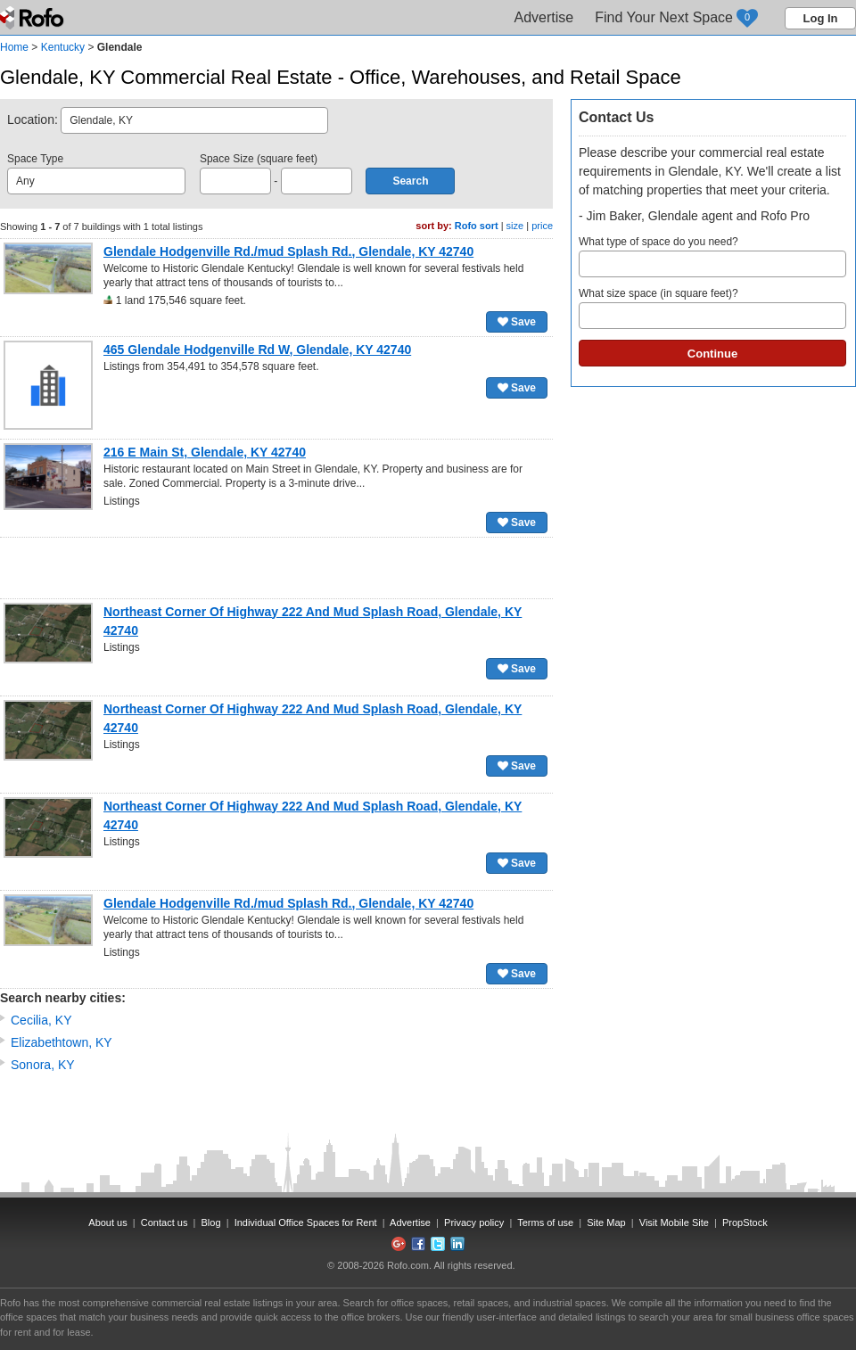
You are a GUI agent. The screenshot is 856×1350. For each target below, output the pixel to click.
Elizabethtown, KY (61, 1042)
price (542, 225)
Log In (820, 18)
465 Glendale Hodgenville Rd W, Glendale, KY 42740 (257, 349)
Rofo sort (476, 225)
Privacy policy (474, 1222)
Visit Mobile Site (674, 1222)
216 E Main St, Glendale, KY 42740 (204, 452)
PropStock (745, 1222)
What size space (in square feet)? (712, 308)
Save (517, 322)
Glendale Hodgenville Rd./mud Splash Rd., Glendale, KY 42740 (288, 251)
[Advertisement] (276, 568)
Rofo (33, 18)
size (515, 225)
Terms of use (545, 1222)
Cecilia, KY (41, 1020)
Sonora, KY (43, 1065)
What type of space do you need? (712, 256)
